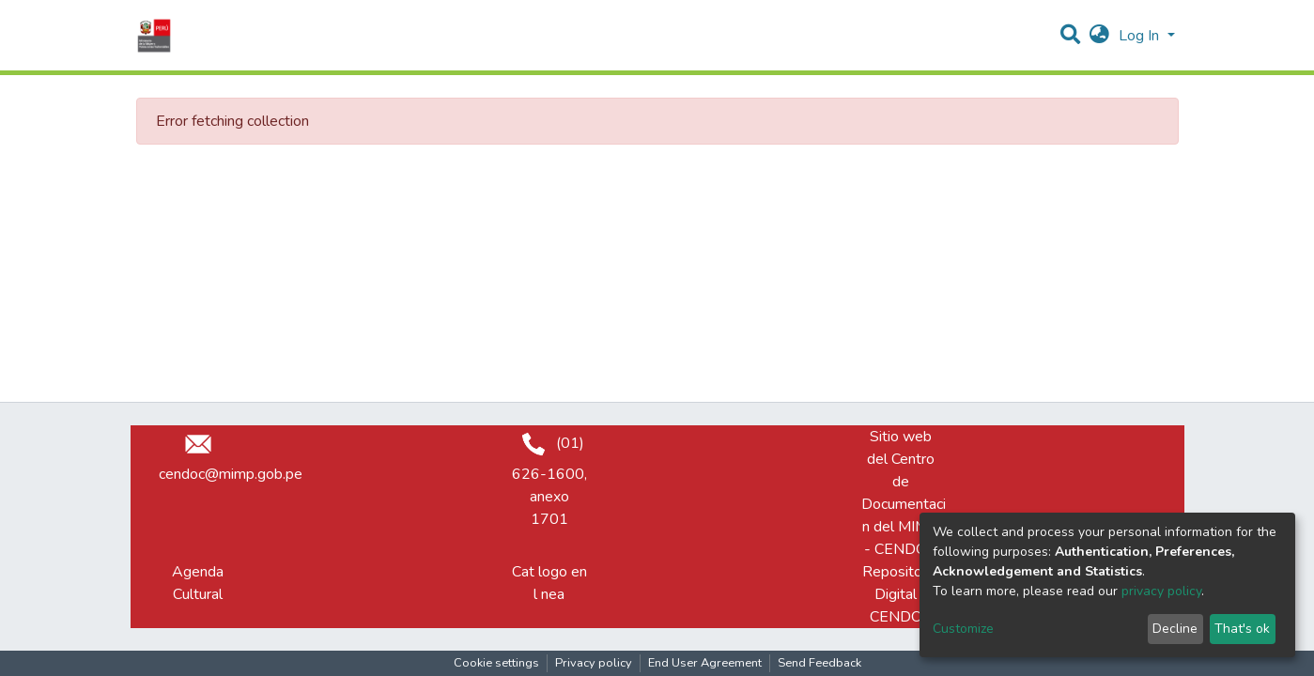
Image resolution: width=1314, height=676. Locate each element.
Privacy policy (593, 662)
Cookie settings (496, 662)
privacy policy (1161, 591)
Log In (1141, 35)
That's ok (1242, 629)
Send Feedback (819, 662)
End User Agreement (705, 662)
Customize (963, 629)
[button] (1099, 35)
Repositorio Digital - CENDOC (900, 594)
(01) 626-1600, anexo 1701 (549, 481)
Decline (1175, 629)
